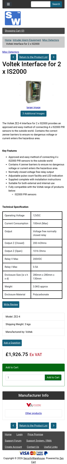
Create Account (13, 446)
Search (56, 4)
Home (8, 40)
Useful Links (51, 446)
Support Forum (13, 440)
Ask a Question (12, 342)
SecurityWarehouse (34, 458)
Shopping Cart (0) (14, 30)
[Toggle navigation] (8, 4)
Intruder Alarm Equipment (27, 40)
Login (19, 434)
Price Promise (35, 434)
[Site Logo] (33, 18)
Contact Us (33, 446)
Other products (33, 413)
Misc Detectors (50, 40)
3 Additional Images (34, 113)
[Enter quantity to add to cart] (25, 377)
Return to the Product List (33, 57)
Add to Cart (53, 377)
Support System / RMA (39, 440)
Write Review (11, 304)
